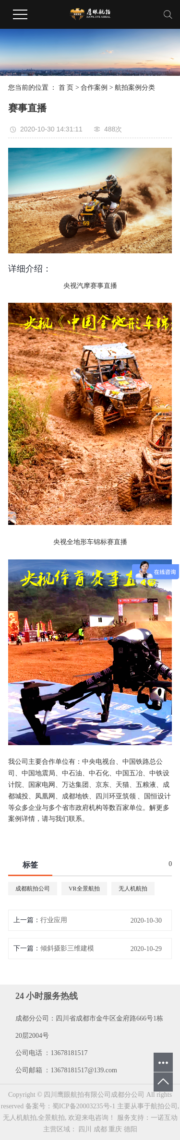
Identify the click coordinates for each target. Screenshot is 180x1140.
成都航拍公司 (32, 888)
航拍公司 (164, 1106)
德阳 (130, 1129)
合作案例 (94, 87)
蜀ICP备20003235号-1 (83, 1106)
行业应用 (53, 920)
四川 (85, 1129)
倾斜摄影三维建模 (67, 948)
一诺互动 (164, 1117)
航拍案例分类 (135, 87)
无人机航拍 (133, 888)
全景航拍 (51, 1117)
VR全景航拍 (84, 888)
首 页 (66, 87)
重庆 (115, 1129)
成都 (100, 1129)
